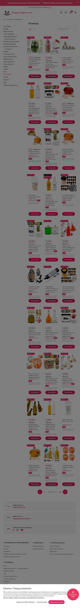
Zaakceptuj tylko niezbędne (25, 602)
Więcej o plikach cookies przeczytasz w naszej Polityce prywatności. (23, 597)
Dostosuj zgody (42, 602)
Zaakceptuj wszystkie (56, 602)
